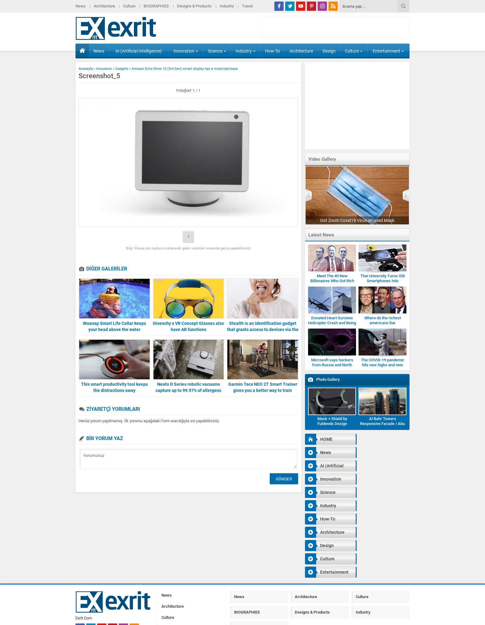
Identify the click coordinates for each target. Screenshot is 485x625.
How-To (272, 51)
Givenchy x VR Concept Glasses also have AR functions (188, 326)
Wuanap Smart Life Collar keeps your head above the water (114, 326)
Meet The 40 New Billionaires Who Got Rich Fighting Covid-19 (332, 281)
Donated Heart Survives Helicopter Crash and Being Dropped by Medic (332, 323)
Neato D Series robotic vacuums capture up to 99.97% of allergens (188, 387)
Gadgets (121, 69)
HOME (82, 50)
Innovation (186, 51)
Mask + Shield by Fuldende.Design (332, 421)
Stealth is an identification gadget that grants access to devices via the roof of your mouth (262, 329)
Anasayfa (86, 69)
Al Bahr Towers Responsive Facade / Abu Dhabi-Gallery (382, 423)
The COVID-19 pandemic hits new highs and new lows (382, 365)
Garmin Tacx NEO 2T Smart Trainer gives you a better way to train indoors (262, 390)
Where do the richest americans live (382, 320)
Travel (247, 6)
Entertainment (388, 51)
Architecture (104, 6)
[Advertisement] (436, 152)
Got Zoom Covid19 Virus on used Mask (357, 220)
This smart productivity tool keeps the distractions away (114, 387)
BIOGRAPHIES (156, 6)
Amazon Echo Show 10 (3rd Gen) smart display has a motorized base (185, 69)
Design (329, 51)
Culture (129, 6)
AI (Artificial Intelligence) (138, 51)
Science (217, 51)
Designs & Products (194, 6)
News (80, 6)
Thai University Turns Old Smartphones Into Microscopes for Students (382, 281)
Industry (227, 6)
